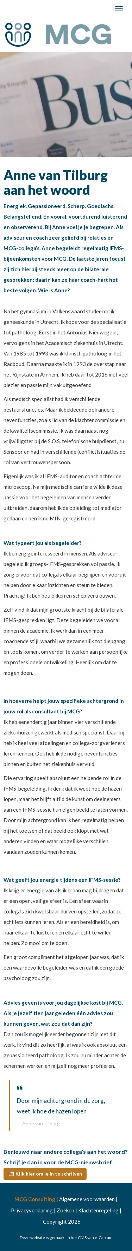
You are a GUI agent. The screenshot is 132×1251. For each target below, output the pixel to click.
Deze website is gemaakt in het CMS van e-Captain (66, 1237)
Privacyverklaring (32, 1210)
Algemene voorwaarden (87, 1199)
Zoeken (65, 1210)
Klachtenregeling (98, 1210)
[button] (45, 1174)
